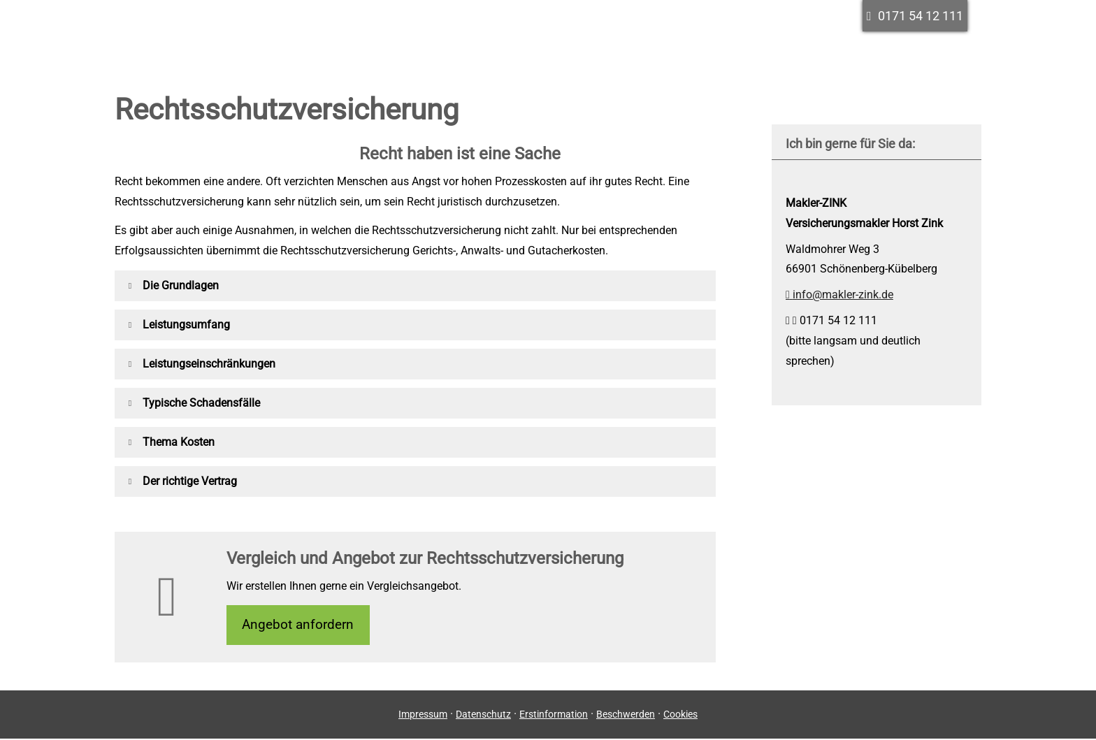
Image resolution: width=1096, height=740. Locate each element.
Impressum (422, 715)
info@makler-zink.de (839, 294)
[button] (181, 285)
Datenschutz (483, 715)
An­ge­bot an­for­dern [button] (300, 625)
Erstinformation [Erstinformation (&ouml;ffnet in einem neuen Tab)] (553, 715)
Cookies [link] (680, 715)
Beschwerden (625, 715)
